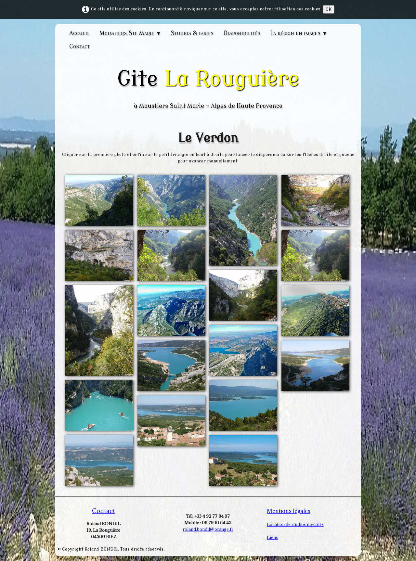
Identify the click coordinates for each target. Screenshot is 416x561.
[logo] (208, 88)
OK (329, 9)
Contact (79, 46)
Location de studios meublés (295, 524)
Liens (272, 537)
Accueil (79, 33)
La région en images (298, 33)
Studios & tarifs (192, 33)
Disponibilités (241, 33)
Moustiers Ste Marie (130, 33)
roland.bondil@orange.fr (208, 529)
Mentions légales (288, 511)
